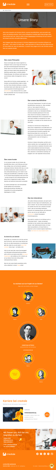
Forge (18, 265)
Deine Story (49, 4)
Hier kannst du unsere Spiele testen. (40, 231)
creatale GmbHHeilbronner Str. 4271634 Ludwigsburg (8, 440)
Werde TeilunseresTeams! (14, 374)
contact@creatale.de (28, 350)
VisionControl (31, 36)
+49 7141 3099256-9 (10, 446)
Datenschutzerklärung (43, 466)
